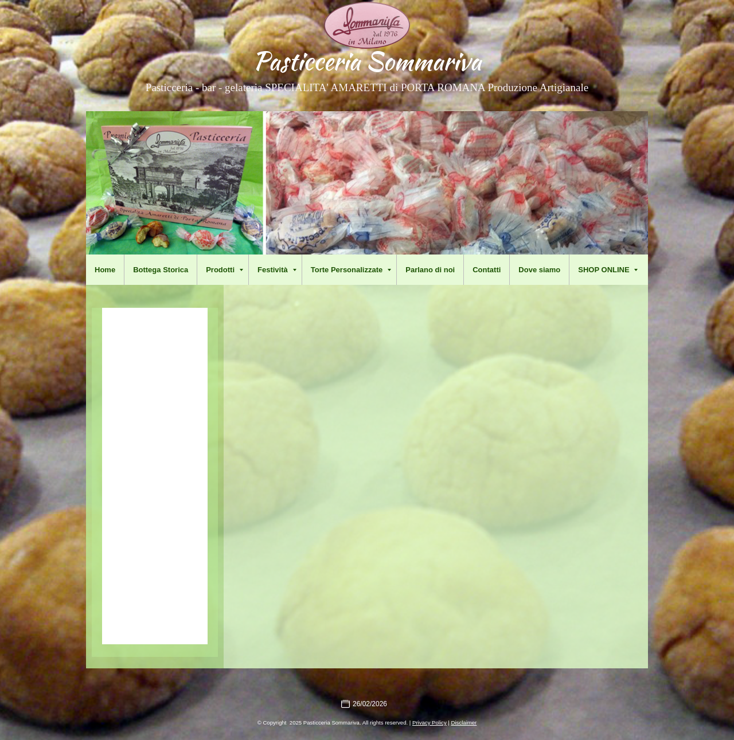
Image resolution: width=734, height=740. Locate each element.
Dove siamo (539, 269)
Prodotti (224, 269)
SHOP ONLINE (607, 269)
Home (105, 269)
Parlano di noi (430, 269)
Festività (276, 269)
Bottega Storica (160, 269)
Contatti (487, 269)
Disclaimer (464, 722)
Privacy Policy (429, 722)
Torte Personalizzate (351, 269)
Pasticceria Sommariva (367, 61)
